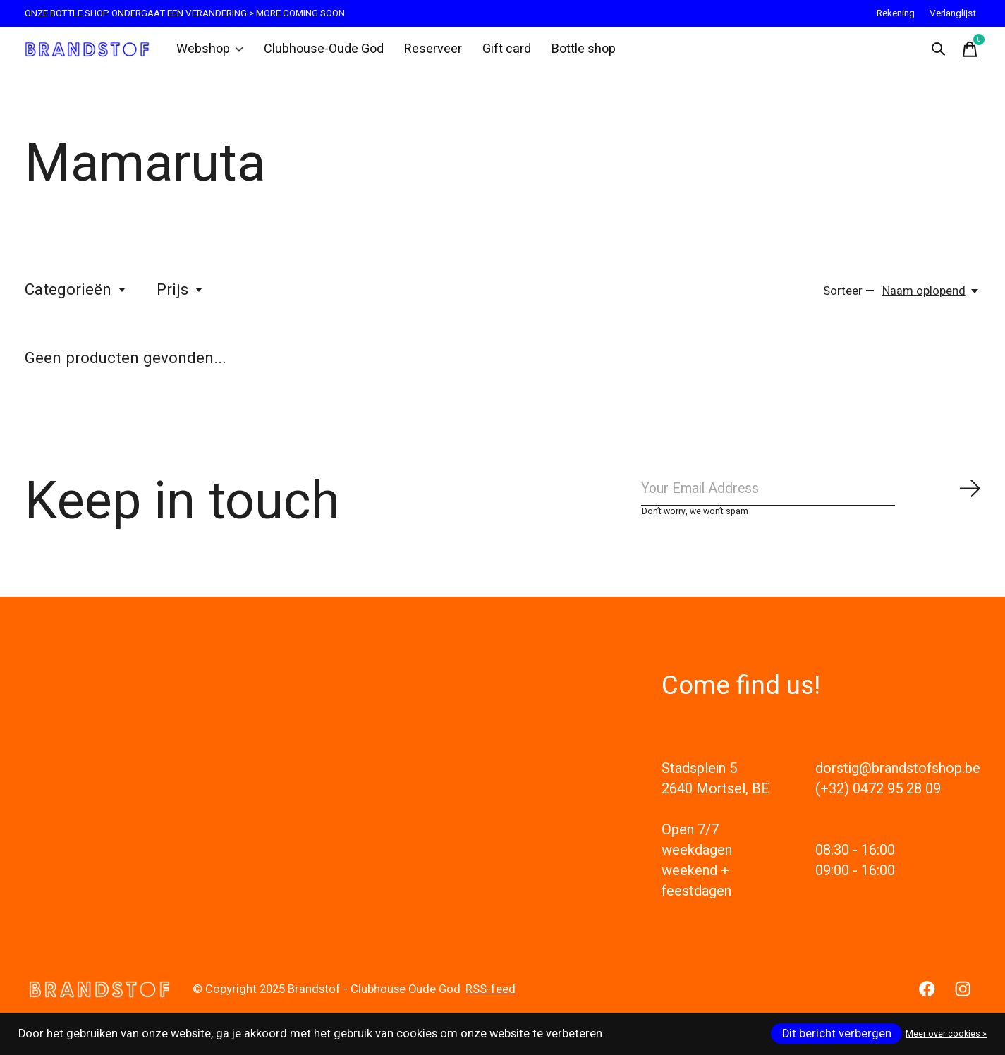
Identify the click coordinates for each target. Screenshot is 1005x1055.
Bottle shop (572, 52)
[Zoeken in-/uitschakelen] (935, 52)
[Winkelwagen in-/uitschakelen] (966, 52)
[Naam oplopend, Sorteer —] (931, 297)
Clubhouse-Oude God (322, 52)
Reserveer (426, 52)
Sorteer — (849, 297)
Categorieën (76, 296)
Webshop (213, 52)
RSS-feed (490, 1002)
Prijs (181, 296)
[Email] (811, 499)
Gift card (497, 52)
